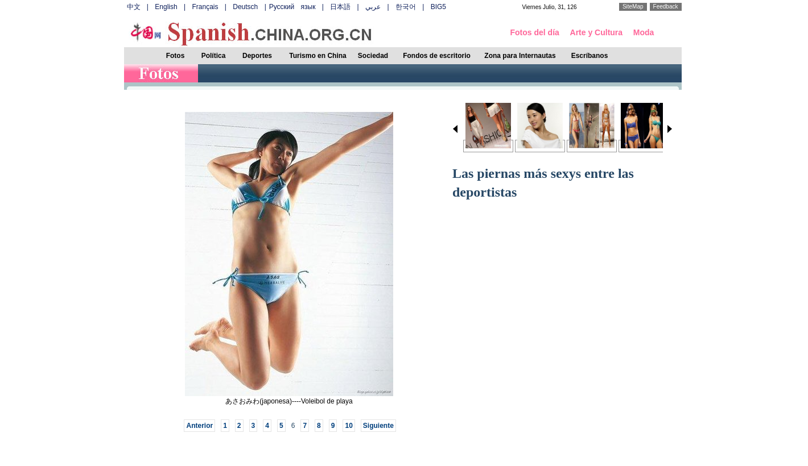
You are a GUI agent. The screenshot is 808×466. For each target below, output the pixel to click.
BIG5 (438, 7)
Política (213, 56)
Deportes (257, 56)
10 (348, 426)
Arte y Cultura (596, 32)
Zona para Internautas (519, 56)
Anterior (199, 426)
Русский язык (292, 7)
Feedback (665, 6)
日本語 (340, 7)
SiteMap (633, 6)
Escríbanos (589, 56)
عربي (373, 7)
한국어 (405, 7)
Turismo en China (317, 56)
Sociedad (373, 56)
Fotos (175, 56)
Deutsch (245, 7)
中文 (134, 7)
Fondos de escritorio (437, 56)
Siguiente (378, 426)
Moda (643, 32)
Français (205, 7)
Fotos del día (534, 32)
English (166, 7)
